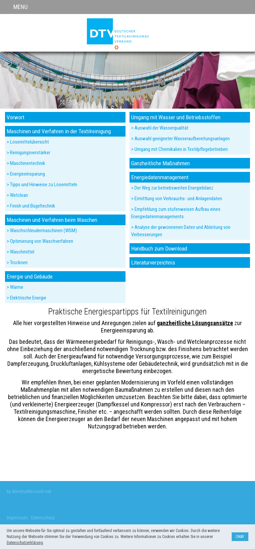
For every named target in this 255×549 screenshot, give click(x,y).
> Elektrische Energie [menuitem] (26, 298)
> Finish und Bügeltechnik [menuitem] (31, 206)
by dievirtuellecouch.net (29, 491)
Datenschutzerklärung (25, 542)
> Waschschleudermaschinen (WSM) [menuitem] (42, 231)
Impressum (17, 517)
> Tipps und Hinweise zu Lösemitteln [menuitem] (42, 185)
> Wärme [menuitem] (15, 287)
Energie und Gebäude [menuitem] (30, 276)
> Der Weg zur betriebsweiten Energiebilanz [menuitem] (172, 188)
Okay (240, 536)
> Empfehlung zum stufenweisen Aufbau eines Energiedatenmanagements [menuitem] (175, 213)
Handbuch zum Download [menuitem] (159, 248)
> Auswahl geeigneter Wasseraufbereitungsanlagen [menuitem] (180, 139)
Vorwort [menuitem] (15, 117)
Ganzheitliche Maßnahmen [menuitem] (160, 163)
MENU (20, 6)
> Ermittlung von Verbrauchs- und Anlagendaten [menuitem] (176, 199)
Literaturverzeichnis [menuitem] (153, 262)
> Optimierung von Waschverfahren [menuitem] (40, 241)
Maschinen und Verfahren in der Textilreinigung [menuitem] (59, 131)
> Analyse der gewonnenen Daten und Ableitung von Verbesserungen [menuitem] (180, 231)
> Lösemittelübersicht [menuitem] (28, 142)
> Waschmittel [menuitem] (20, 252)
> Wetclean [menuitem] (17, 195)
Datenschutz (43, 517)
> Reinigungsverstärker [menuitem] (28, 153)
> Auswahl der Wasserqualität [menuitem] (159, 128)
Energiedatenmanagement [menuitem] (159, 177)
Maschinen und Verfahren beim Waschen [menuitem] (52, 220)
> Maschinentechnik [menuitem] (26, 163)
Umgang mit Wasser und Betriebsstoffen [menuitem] (175, 117)
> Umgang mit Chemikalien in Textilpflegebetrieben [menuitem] (179, 149)
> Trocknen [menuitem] (17, 263)
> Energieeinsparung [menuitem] (26, 174)
